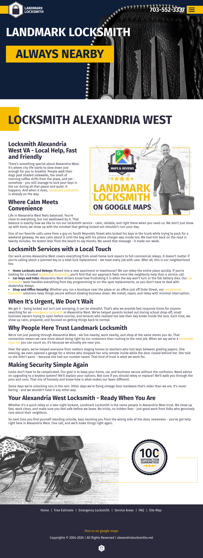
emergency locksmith (47, 312)
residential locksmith (54, 274)
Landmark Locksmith (64, 190)
